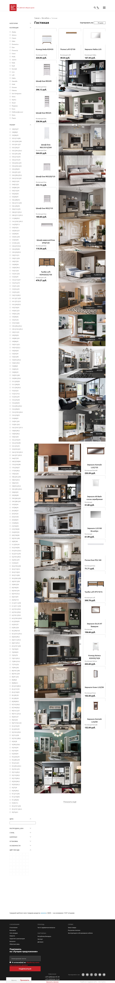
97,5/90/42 (15, 800)
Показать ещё (69, 802)
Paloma (14, 90)
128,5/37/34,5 (16, 246)
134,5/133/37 (16, 280)
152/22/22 (15, 390)
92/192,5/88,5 (16, 738)
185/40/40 (15, 495)
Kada (13, 63)
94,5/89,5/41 (16, 760)
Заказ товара (72, 927)
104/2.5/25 (15, 184)
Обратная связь (14, 944)
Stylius (14, 100)
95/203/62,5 (16, 784)
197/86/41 (15, 507)
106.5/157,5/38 (17, 203)
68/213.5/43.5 (16, 640)
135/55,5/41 (16, 292)
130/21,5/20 (16, 258)
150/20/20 (15, 350)
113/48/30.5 (16, 218)
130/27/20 (15, 261)
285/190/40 (15, 535)
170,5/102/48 (16, 464)
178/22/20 (15, 474)
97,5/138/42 (16, 797)
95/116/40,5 (16, 772)
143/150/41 (15, 307)
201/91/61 (15, 514)
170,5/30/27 (16, 467)
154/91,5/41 (16, 421)
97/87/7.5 (15, 803)
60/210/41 (15, 597)
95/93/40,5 (15, 791)
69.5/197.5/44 (16, 646)
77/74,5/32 (15, 664)
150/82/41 (15, 372)
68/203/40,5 (16, 637)
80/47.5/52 (15, 677)
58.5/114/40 (16, 575)
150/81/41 (15, 369)
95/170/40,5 (16, 778)
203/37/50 (15, 517)
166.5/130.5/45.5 (17, 452)
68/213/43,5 (16, 643)
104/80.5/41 (16, 187)
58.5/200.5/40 (16, 578)
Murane (14, 87)
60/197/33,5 (16, 594)
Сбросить (14, 980)
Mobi (13, 84)
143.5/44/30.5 (16, 304)
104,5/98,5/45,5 (17, 175)
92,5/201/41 (16, 729)
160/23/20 (15, 437)
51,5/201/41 (16, 544)
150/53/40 (15, 357)
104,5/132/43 (16, 157)
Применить (24, 980)
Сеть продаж (14, 933)
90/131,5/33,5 (16, 714)
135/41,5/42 (16, 286)
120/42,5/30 (16, 237)
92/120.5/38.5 (16, 732)
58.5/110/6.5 (16, 572)
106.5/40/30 (16, 206)
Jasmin (14, 60)
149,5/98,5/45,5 (17, 326)
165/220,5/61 (16, 449)
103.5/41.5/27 (16, 144)
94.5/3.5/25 (15, 763)
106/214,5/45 (16, 209)
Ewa (13, 47)
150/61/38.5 (16, 363)
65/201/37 (15, 624)
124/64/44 (15, 240)
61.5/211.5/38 (16, 606)
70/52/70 (15, 655)
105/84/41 (15, 197)
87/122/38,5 (16, 704)
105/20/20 (15, 194)
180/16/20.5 (16, 480)
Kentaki (14, 69)
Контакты (13, 930)
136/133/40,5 (16, 295)
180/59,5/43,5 (16, 486)
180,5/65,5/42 (16, 477)
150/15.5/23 (16, 344)
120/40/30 (15, 234)
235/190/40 (15, 529)
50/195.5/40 (16, 538)
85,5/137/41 (16, 689)
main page (13, 7)
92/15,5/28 (15, 735)
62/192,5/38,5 (16, 612)
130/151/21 (15, 255)
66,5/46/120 (16, 631)
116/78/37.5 (16, 224)
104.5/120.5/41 (17, 178)
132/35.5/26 (16, 274)
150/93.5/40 (16, 375)
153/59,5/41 (16, 397)
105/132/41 (15, 190)
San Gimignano (16, 93)
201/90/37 (15, 511)
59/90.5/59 (15, 584)
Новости (12, 936)
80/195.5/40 (16, 671)
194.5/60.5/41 (16, 498)
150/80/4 (15, 366)
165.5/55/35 (16, 446)
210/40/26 (15, 523)
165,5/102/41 (16, 440)
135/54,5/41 (16, 289)
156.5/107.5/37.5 (17, 427)
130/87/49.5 (16, 267)
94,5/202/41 (16, 757)
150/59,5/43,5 (16, 360)
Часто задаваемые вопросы (46, 927)
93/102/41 (15, 747)
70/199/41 (15, 649)
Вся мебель (45, 18)
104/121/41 (15, 181)
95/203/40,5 (16, 781)
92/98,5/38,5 (16, 744)
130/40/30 (15, 264)
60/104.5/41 (16, 591)
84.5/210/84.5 (16, 686)
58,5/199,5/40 (16, 566)
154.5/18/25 (16, 415)
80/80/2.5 (15, 683)
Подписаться (25, 969)
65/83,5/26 (15, 627)
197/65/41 (15, 504)
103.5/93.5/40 (16, 154)
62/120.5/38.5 (16, 609)
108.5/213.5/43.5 (17, 215)
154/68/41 (15, 418)
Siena (13, 96)
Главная (36, 18)
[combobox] (100, 23)
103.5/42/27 (16, 147)
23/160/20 (15, 526)
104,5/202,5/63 (17, 166)
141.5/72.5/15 (16, 301)
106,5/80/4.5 (16, 200)
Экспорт (40, 939)
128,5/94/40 (16, 249)
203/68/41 (15, 520)
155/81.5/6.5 (16, 424)
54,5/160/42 (16, 547)
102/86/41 (15, 135)
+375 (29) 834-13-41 (52, 979)
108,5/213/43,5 (17, 212)
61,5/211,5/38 (16, 603)
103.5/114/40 (16, 138)
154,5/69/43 (16, 403)
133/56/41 (15, 277)
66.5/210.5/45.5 (17, 634)
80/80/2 (14, 680)
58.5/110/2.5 (16, 569)
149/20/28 (15, 335)
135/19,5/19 (16, 283)
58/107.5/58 (16, 581)
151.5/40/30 (16, 384)
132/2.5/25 (15, 270)
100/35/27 (15, 129)
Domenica (15, 44)
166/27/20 (15, 458)
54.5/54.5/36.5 (16, 551)
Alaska (14, 32)
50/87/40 (15, 541)
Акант (14, 103)
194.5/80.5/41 (16, 501)
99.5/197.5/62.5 (17, 809)
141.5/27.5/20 (16, 298)
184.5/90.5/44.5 (17, 489)
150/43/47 (15, 354)
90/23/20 (15, 720)
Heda (13, 56)
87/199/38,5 (16, 707)
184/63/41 (15, 492)
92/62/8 (14, 741)
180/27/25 (15, 483)
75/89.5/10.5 (16, 661)
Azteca (14, 35)
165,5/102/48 (16, 443)
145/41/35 (15, 320)
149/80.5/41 (16, 338)
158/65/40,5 (16, 430)
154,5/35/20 (16, 400)
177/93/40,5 (16, 470)
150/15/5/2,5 (16, 347)
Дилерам (40, 942)
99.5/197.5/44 (16, 806)
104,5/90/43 (16, 169)
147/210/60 (15, 323)
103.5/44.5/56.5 (17, 150)
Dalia (13, 41)
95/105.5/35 (16, 769)
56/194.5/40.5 (16, 557)
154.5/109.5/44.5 (17, 412)
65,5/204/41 (16, 621)
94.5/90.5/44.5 (16, 766)
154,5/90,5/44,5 (17, 406)
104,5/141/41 (16, 160)
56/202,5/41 (16, 560)
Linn (13, 72)
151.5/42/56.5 (16, 387)
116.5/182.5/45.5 (17, 221)
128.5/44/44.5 (16, 252)
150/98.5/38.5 (16, 378)
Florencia (15, 50)
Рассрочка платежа (74, 930)
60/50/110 (15, 600)
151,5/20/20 (16, 381)
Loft (13, 75)
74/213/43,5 (16, 658)
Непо (13, 115)
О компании (13, 927)
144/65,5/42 (16, 314)
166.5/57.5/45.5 (17, 455)
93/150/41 (15, 751)
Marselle (14, 81)
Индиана (15, 106)
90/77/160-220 (16, 723)
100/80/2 (15, 132)
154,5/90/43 (16, 409)
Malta (14, 78)
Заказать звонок (52, 982)
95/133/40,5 (16, 775)
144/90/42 (15, 317)
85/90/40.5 (15, 701)
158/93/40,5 (16, 434)
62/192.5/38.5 (16, 615)
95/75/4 (14, 787)
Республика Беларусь (44, 936)
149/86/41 (15, 341)
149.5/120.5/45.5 (17, 329)
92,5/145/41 (16, 726)
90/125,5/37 (16, 711)
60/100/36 (15, 587)
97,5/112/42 (16, 794)
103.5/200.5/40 (17, 141)
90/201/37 (15, 717)
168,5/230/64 (16, 461)
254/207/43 (15, 532)
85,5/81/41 (15, 695)
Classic (14, 38)
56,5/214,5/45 (16, 554)
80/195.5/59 (16, 674)
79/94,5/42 (15, 667)
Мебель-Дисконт (17, 112)
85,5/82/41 (15, 698)
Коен (13, 109)
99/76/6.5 (15, 812)
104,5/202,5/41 (17, 163)
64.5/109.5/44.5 (17, 618)
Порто (14, 118)
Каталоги (12, 941)
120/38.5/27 (16, 230)
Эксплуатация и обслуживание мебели (80, 933)
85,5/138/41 (16, 692)
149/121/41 (15, 332)
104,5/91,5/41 (16, 172)
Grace (14, 53)
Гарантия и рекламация (17, 938)
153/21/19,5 (16, 394)
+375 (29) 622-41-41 (52, 977)
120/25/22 (15, 227)
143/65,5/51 (16, 310)
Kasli (13, 66)
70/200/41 (15, 652)
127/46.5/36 (16, 243)
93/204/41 (15, 754)
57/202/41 (15, 563)
